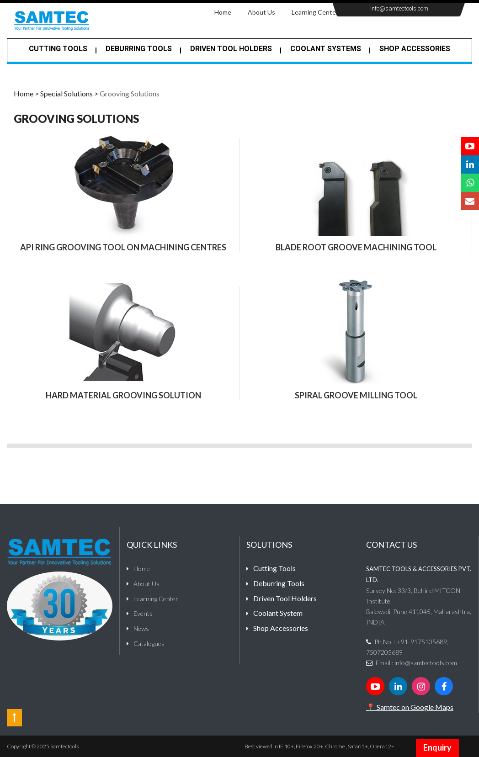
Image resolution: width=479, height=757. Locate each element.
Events (143, 613)
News (141, 628)
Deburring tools (139, 48)
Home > (26, 93)
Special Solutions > (69, 93)
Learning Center (315, 12)
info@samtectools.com (399, 8)
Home (227, 11)
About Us (261, 12)
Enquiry (437, 747)
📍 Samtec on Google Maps (409, 707)
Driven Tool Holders (231, 48)
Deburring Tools (278, 583)
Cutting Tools (58, 48)
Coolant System (278, 613)
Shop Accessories (414, 48)
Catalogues (149, 643)
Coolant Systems (325, 48)
